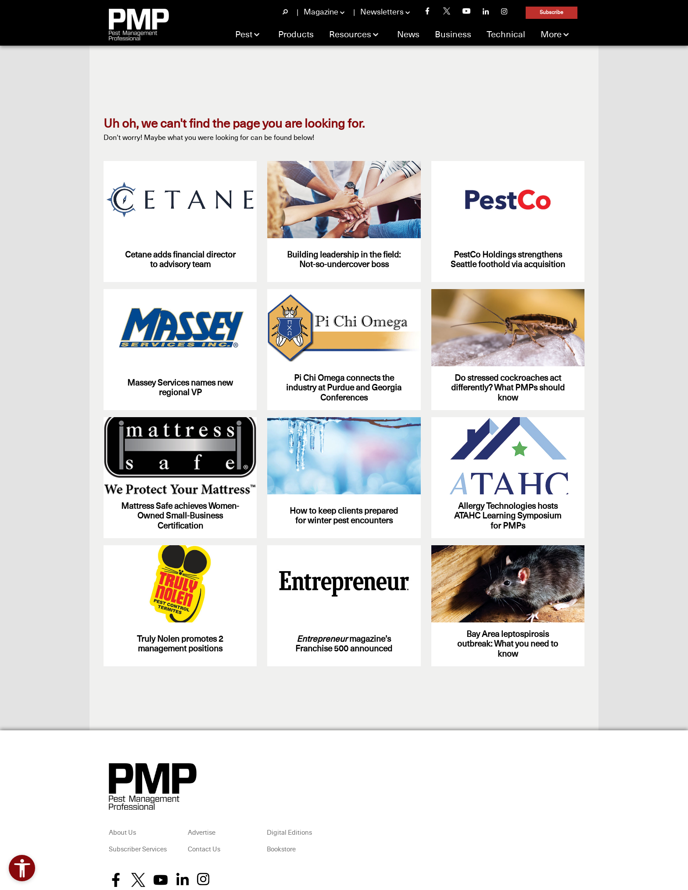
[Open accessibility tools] (22, 868)
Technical (506, 34)
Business (453, 34)
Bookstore (281, 849)
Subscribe (551, 12)
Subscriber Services (138, 849)
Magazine (321, 12)
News (408, 34)
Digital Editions (289, 832)
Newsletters (382, 12)
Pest (243, 34)
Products (296, 34)
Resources (350, 34)
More (551, 34)
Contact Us (204, 849)
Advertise (201, 832)
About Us (122, 832)
